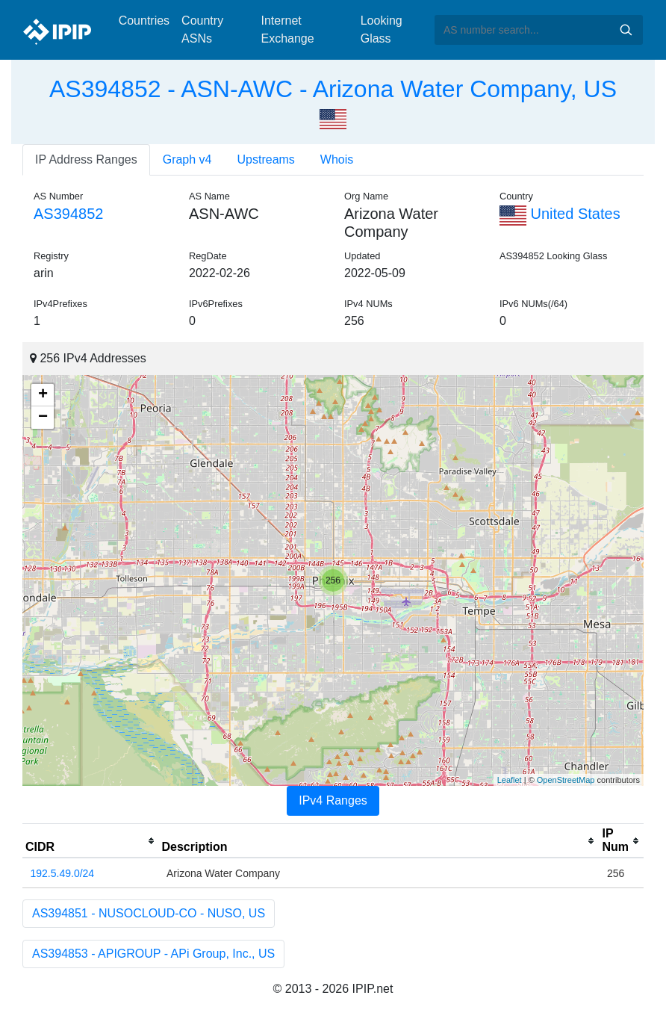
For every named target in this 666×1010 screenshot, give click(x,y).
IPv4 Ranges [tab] (333, 800)
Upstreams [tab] (266, 159)
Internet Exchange (287, 29)
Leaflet (509, 779)
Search (625, 30)
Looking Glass (381, 29)
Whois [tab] (336, 159)
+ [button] (43, 395)
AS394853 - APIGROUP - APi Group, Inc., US (153, 953)
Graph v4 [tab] (187, 159)
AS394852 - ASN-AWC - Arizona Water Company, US (333, 88)
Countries (144, 20)
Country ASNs (202, 29)
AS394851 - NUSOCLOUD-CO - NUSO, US (148, 913)
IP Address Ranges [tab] (86, 159)
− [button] (43, 417)
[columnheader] (90, 841)
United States (560, 213)
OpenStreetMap (566, 779)
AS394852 (68, 213)
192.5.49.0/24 (63, 873)
